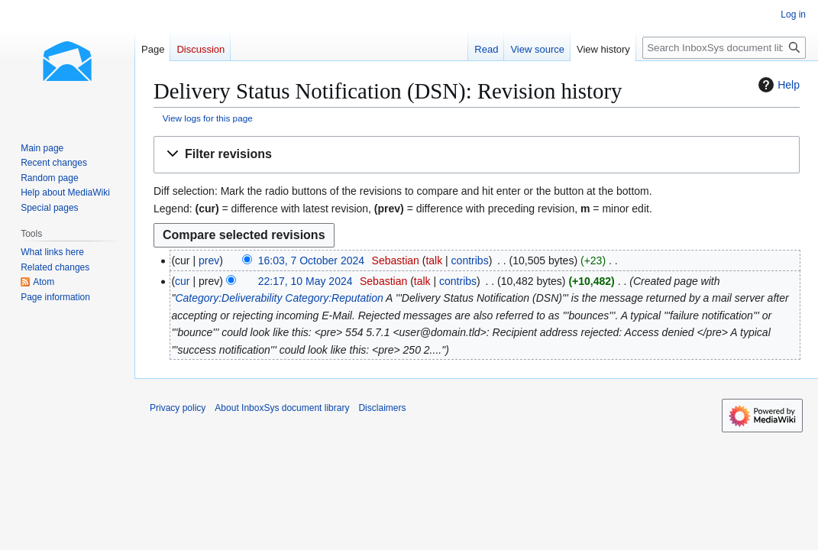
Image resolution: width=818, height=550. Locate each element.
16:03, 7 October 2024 (311, 260)
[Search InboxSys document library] (724, 48)
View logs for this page (208, 118)
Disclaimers (382, 408)
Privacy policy (177, 408)
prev (209, 260)
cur (182, 281)
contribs (470, 260)
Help (777, 84)
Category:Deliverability (228, 298)
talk (433, 260)
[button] (477, 155)
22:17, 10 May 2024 (305, 281)
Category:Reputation (334, 298)
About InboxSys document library (282, 408)
